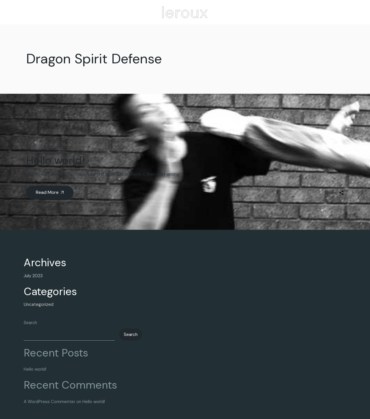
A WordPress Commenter (49, 402)
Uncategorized (41, 149)
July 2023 (33, 276)
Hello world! (55, 160)
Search (30, 322)
